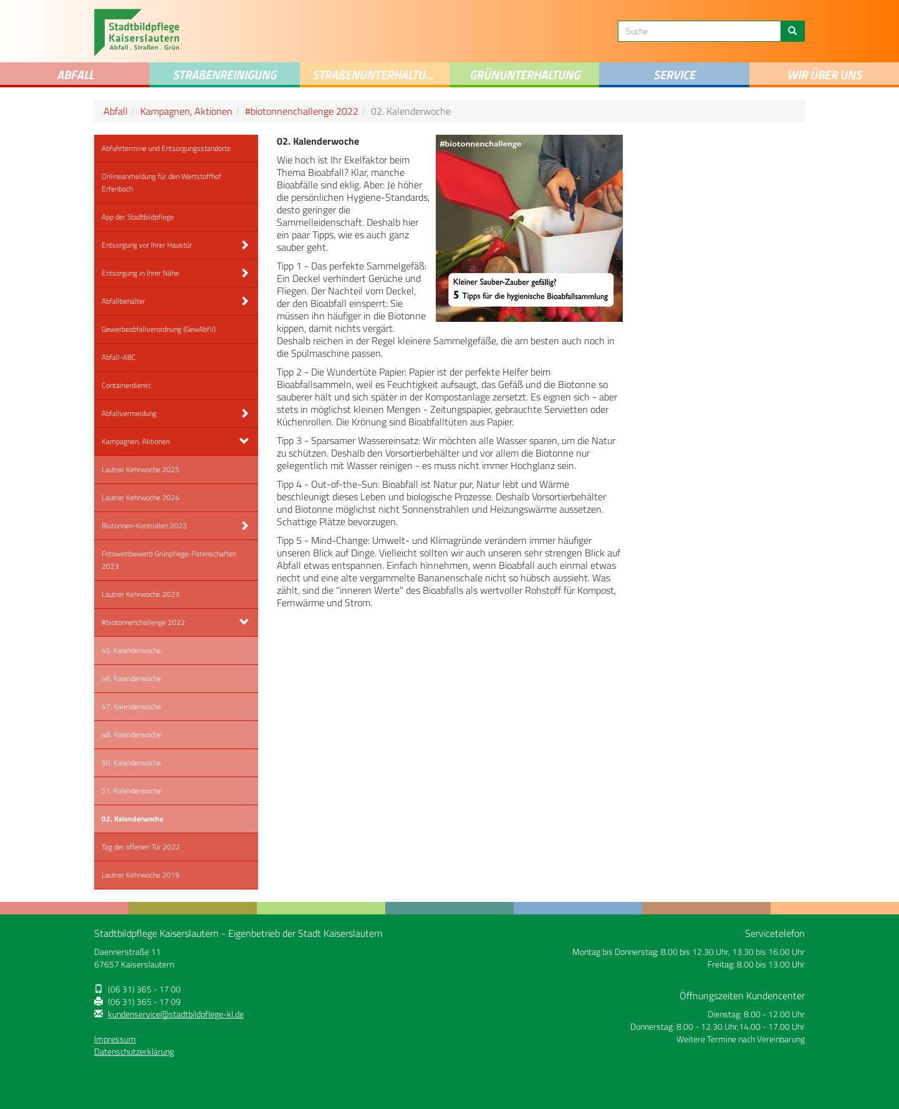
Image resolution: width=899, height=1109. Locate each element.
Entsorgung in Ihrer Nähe (140, 273)
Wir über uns (824, 74)
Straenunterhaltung (376, 74)
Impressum (115, 1039)
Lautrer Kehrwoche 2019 (141, 875)
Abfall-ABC (119, 357)
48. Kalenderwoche (131, 734)
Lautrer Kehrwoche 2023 (141, 594)
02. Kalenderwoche (132, 819)
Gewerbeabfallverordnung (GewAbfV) (159, 329)
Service (674, 74)
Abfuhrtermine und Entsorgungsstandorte (166, 148)
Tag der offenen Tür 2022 (141, 847)
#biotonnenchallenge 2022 (301, 111)
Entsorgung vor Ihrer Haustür (147, 245)
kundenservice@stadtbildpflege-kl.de (176, 1014)
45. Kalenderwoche (131, 650)
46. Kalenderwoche (131, 678)
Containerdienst (126, 385)
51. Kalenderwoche (131, 791)
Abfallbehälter (123, 301)
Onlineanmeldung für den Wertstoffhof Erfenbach (161, 182)
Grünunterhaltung (524, 74)
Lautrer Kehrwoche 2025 (141, 469)
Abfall (75, 74)
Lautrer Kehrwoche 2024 (141, 497)
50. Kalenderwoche (131, 762)
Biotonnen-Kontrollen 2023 (144, 525)
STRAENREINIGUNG (224, 74)
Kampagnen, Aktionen (186, 111)
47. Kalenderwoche (131, 706)
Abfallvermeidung (129, 413)
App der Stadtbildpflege (138, 217)
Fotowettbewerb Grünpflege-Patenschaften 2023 (169, 560)
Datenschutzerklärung (134, 1051)
